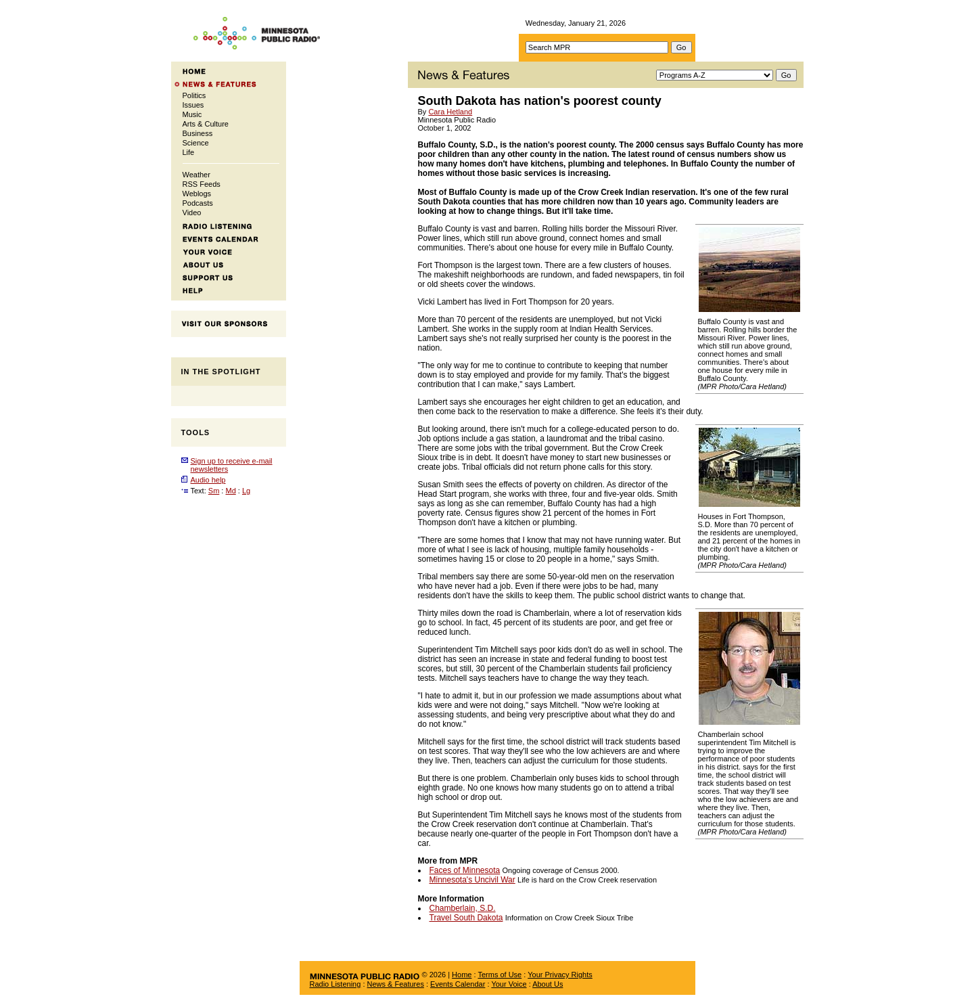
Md (230, 491)
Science (196, 143)
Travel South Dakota (466, 917)
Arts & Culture (206, 124)
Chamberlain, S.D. (463, 908)
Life (189, 152)
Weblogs (197, 193)
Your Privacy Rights (560, 974)
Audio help (208, 480)
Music (192, 114)
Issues (193, 105)
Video (192, 212)
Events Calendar (457, 984)
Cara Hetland (450, 112)
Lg (246, 491)
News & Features (395, 984)
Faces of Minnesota (465, 870)
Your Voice (508, 984)
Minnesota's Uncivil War (472, 880)
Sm (214, 491)
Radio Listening (335, 984)
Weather (196, 175)
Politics (194, 95)
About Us (547, 984)
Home (461, 974)
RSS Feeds (202, 184)
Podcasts (198, 203)
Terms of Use (499, 974)
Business (198, 133)
